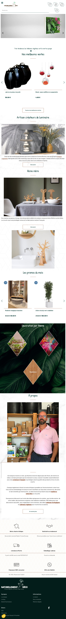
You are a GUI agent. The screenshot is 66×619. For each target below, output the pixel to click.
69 (13, 316)
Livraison (35, 597)
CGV (2, 610)
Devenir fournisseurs (6, 601)
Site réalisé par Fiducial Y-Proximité (10, 615)
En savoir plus (33, 511)
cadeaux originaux (26, 504)
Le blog (3, 599)
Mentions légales (37, 601)
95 (7, 316)
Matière (33, 372)
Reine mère (33, 171)
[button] (4, 616)
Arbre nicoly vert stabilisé (44, 310)
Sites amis (4, 613)
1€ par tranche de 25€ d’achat (49, 567)
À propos (33, 395)
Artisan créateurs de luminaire (33, 117)
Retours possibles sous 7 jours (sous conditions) (49, 529)
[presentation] (1, 82)
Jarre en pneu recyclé (12, 92)
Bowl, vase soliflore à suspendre (47, 92)
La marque (4, 597)
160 (44, 316)
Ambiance (17, 344)
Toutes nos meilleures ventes (33, 110)
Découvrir (33, 164)
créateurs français (19, 480)
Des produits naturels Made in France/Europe (16, 529)
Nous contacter (37, 599)
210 (38, 316)
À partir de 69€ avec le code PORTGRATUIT (16, 548)
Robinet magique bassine (13, 310)
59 (8, 97)
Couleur (49, 344)
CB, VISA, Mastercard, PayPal (16, 567)
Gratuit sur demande (49, 548)
